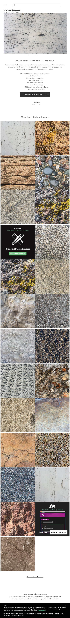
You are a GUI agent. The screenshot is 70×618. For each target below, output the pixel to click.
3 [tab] (35, 55)
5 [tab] (41, 55)
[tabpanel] (35, 30)
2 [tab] (32, 55)
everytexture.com (12, 11)
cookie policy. (42, 610)
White (33, 104)
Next (68, 30)
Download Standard (33, 94)
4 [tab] (38, 55)
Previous (2, 30)
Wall (39, 104)
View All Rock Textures (35, 577)
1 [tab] (29, 55)
